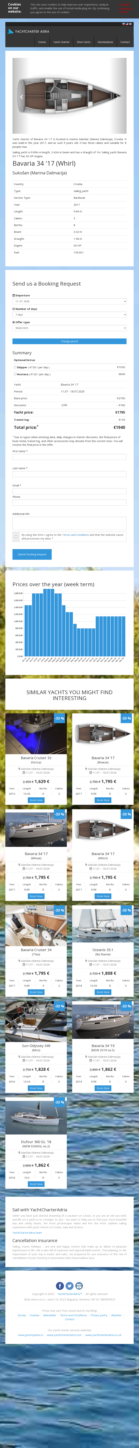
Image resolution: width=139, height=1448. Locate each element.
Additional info (21, 514)
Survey (22, 1315)
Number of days (24, 309)
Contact (125, 42)
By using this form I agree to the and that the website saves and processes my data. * (72, 536)
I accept (124, 4)
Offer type (21, 322)
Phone (16, 496)
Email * (16, 485)
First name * (20, 451)
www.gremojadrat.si (30, 1335)
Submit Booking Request (32, 554)
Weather (116, 1315)
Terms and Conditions (75, 534)
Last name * (19, 468)
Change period (69, 341)
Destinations (105, 42)
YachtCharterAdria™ (70, 1294)
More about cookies (126, 10)
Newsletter (49, 1315)
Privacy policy (99, 1315)
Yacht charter (61, 42)
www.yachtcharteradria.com (64, 1335)
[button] (21, 96)
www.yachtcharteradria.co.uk (103, 1335)
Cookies (34, 1315)
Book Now (36, 800)
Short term (83, 42)
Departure (21, 295)
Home (42, 42)
